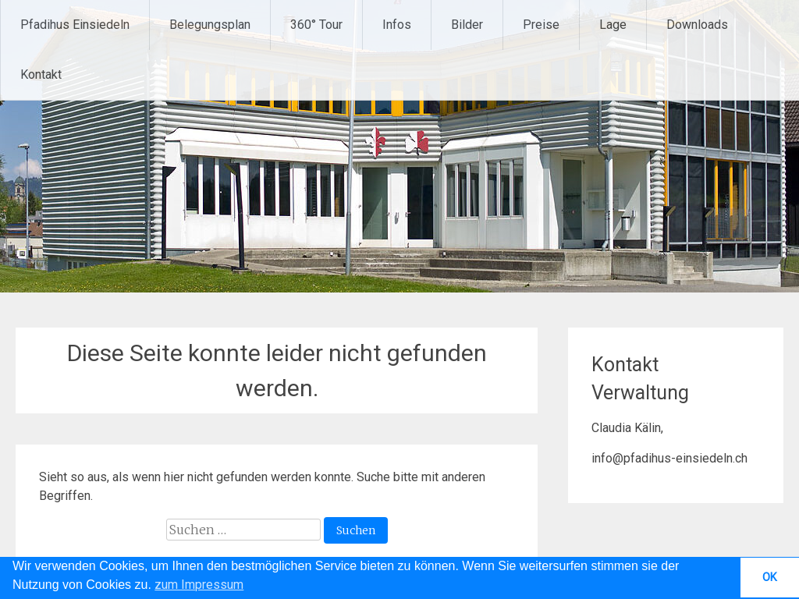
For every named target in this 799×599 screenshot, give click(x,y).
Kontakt (41, 74)
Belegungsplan (209, 24)
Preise (541, 24)
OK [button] (769, 577)
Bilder (467, 24)
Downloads (697, 24)
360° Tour (316, 24)
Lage (613, 24)
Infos (396, 24)
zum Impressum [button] (198, 584)
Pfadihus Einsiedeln (75, 24)
